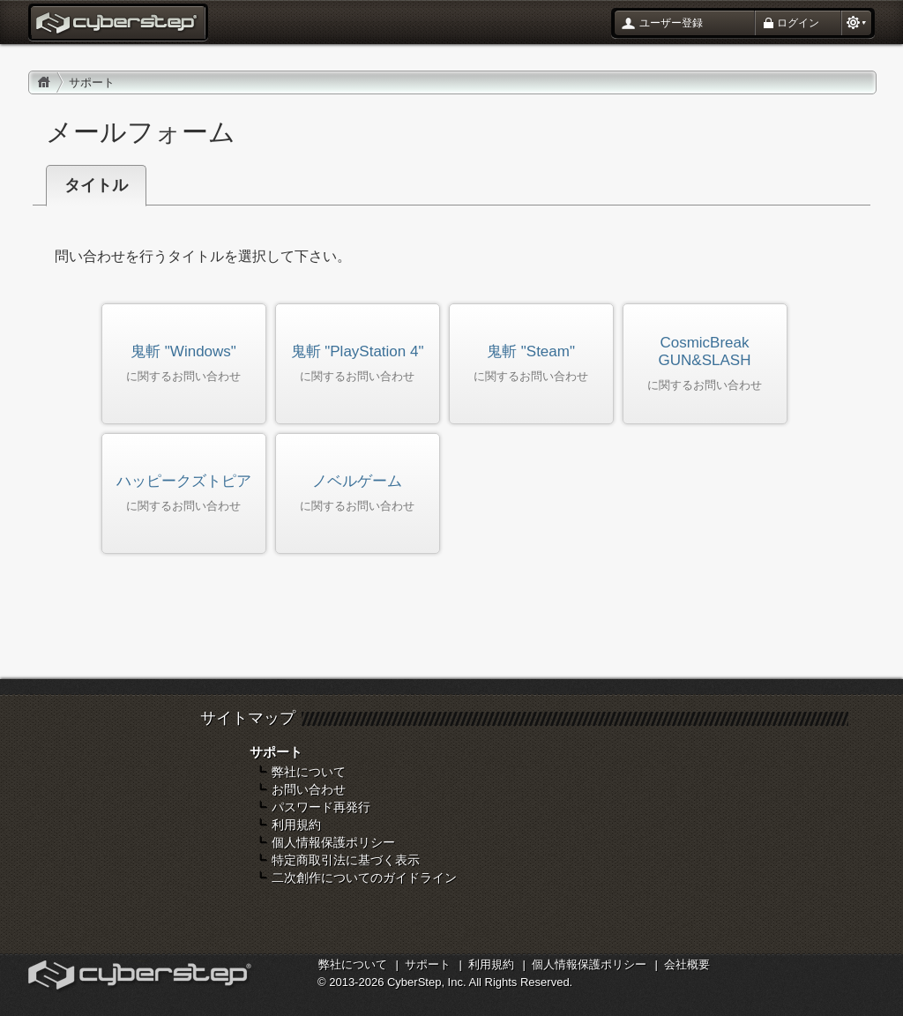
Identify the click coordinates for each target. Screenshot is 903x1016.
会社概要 (687, 964)
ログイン (798, 23)
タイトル (96, 185)
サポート (428, 964)
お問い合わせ (309, 789)
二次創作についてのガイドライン (364, 877)
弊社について (309, 772)
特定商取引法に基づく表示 (346, 860)
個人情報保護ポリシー (333, 842)
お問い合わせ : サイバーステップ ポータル (118, 24)
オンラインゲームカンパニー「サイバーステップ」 (141, 977)
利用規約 (296, 825)
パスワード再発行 (321, 807)
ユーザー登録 (671, 23)
